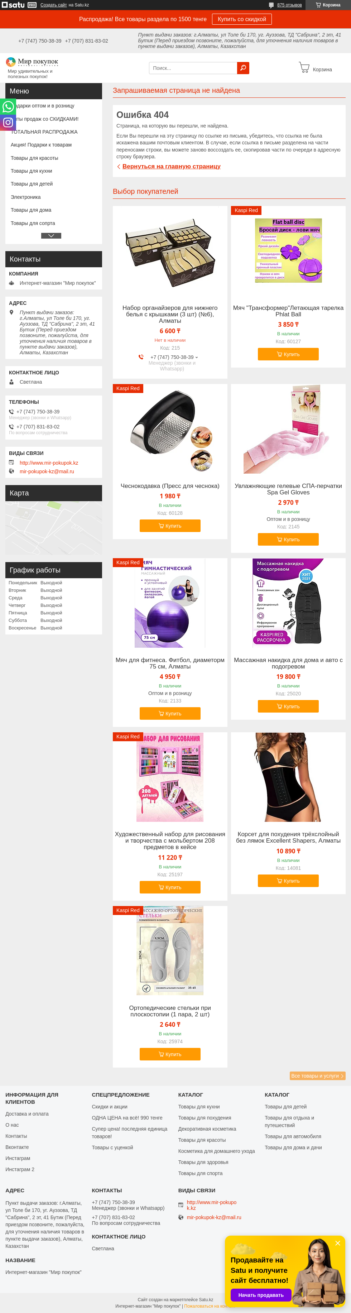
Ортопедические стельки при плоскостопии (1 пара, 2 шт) (170, 1011)
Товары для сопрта (33, 223)
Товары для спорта (200, 1173)
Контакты (16, 1136)
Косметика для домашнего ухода (216, 1151)
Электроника (26, 197)
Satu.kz (206, 1299)
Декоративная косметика (207, 1129)
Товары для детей (32, 184)
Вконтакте (17, 1147)
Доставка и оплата (27, 1114)
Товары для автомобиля (293, 1136)
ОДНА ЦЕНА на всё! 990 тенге (127, 1118)
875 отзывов (289, 5)
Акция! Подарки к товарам (41, 145)
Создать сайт (53, 5)
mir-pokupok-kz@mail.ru (47, 471)
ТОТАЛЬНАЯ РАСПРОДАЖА (44, 132)
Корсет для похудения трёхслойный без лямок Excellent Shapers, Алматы (288, 837)
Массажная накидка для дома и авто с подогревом (288, 663)
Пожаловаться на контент (209, 1306)
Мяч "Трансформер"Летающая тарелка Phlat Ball (288, 311)
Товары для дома (31, 210)
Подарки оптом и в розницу (42, 106)
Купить (291, 354)
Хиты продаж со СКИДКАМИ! (44, 119)
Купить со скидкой (242, 19)
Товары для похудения (204, 1118)
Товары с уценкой (112, 1147)
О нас (12, 1125)
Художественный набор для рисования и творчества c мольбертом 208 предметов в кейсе (170, 840)
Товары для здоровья (203, 1162)
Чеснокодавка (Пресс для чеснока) (170, 486)
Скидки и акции (109, 1107)
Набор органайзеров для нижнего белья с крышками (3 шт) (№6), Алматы (170, 314)
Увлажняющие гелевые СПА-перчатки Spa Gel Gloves (288, 489)
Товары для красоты (34, 158)
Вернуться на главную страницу (171, 166)
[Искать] (243, 68)
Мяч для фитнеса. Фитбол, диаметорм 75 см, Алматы (170, 663)
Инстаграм (17, 1158)
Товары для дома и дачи (293, 1147)
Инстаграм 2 (19, 1169)
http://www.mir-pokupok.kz (49, 463)
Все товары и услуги (315, 1076)
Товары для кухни (31, 171)
